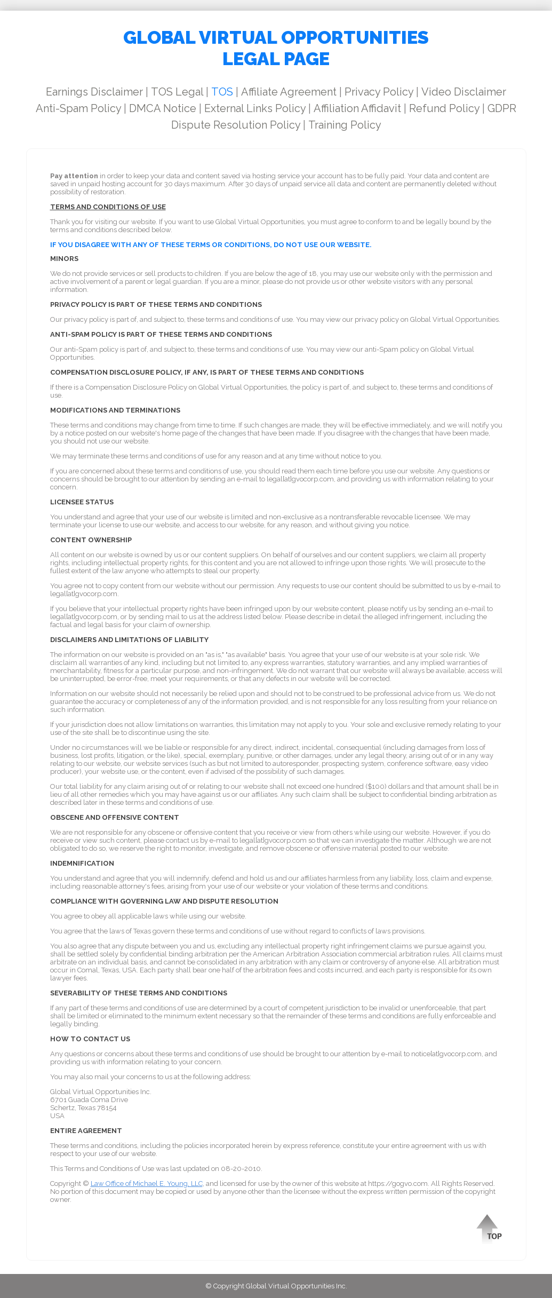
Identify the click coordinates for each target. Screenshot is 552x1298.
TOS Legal (177, 91)
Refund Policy (444, 108)
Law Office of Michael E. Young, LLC (147, 1184)
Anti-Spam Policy (78, 108)
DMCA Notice (162, 108)
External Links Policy (255, 108)
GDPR (501, 108)
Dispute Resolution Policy (235, 124)
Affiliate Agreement (289, 91)
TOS (222, 91)
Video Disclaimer (463, 91)
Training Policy (344, 124)
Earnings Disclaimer (94, 91)
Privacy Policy (379, 91)
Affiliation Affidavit (357, 108)
